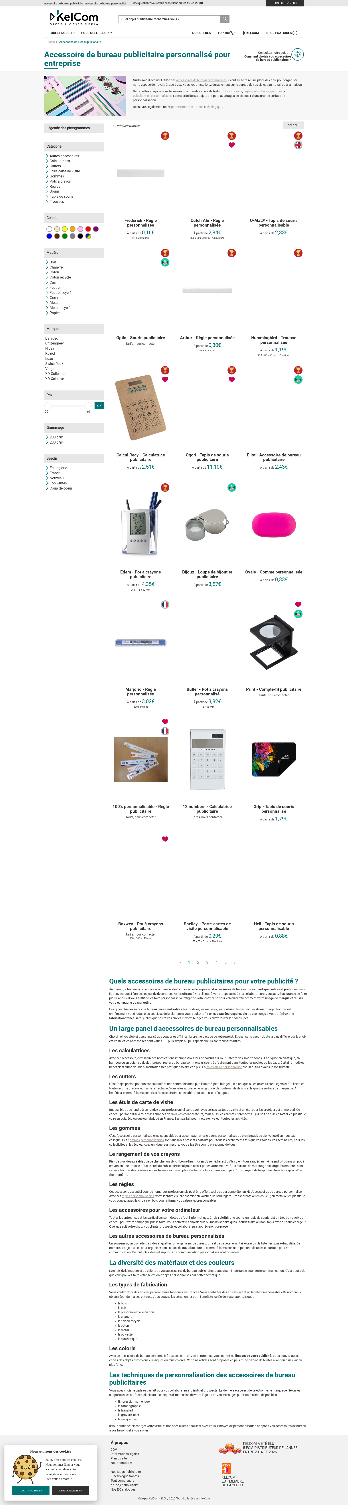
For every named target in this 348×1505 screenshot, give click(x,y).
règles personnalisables (138, 1196)
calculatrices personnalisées (152, 96)
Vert (65, 236)
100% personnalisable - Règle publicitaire (141, 809)
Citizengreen (55, 343)
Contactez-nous (285, 3)
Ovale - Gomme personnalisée (273, 572)
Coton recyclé (58, 277)
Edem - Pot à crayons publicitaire (140, 574)
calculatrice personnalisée (224, 1067)
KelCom (250, 33)
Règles (52, 186)
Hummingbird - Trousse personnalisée (273, 340)
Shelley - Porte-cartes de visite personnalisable (207, 926)
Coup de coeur (58, 488)
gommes (276, 91)
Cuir (50, 282)
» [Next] (234, 962)
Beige (57, 229)
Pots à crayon (58, 181)
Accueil (52, 42)
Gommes (54, 176)
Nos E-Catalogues (123, 1489)
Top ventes (56, 483)
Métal (52, 303)
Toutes (88, 236)
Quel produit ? (63, 33)
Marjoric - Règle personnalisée (140, 692)
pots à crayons (232, 91)
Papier (52, 313)
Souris (52, 191)
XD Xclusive (54, 379)
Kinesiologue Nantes (125, 1476)
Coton (52, 272)
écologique (214, 107)
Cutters (53, 166)
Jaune (65, 229)
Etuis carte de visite (62, 171)
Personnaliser (70, 1490)
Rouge (88, 229)
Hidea (49, 348)
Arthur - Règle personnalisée (207, 338)
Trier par (293, 125)
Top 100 (226, 33)
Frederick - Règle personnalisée (141, 223)
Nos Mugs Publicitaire (126, 1471)
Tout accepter (30, 1490)
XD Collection (55, 374)
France (52, 473)
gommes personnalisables (146, 1140)
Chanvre (54, 267)
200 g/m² (55, 437)
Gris (72, 236)
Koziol (50, 353)
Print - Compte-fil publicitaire (273, 689)
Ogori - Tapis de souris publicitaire (207, 457)
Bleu (49, 236)
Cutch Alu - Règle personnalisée (207, 223)
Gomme (53, 298)
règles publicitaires (256, 91)
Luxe (49, 358)
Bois (51, 262)
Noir (80, 236)
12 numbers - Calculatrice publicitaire (207, 809)
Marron (57, 236)
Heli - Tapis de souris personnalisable (274, 926)
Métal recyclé (57, 308)
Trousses (54, 201)
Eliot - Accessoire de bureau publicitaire (274, 457)
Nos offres (201, 33)
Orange (72, 229)
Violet (96, 229)
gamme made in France (187, 107)
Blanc (49, 229)
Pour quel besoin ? (96, 33)
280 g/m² (55, 442)
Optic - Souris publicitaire (140, 338)
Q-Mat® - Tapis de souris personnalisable (274, 223)
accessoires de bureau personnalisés (201, 80)
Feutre (52, 287)
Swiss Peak (54, 364)
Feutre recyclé (58, 293)
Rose (80, 229)
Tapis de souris (59, 196)
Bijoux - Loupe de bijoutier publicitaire (207, 574)
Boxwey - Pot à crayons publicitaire (140, 926)
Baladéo (51, 338)
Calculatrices (57, 161)
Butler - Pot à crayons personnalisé (207, 692)
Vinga (49, 369)
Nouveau (54, 478)
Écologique (56, 468)
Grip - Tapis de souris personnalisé (273, 809)
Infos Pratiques (281, 33)
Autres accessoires (62, 156)
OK (99, 406)
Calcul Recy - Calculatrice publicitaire (141, 457)
